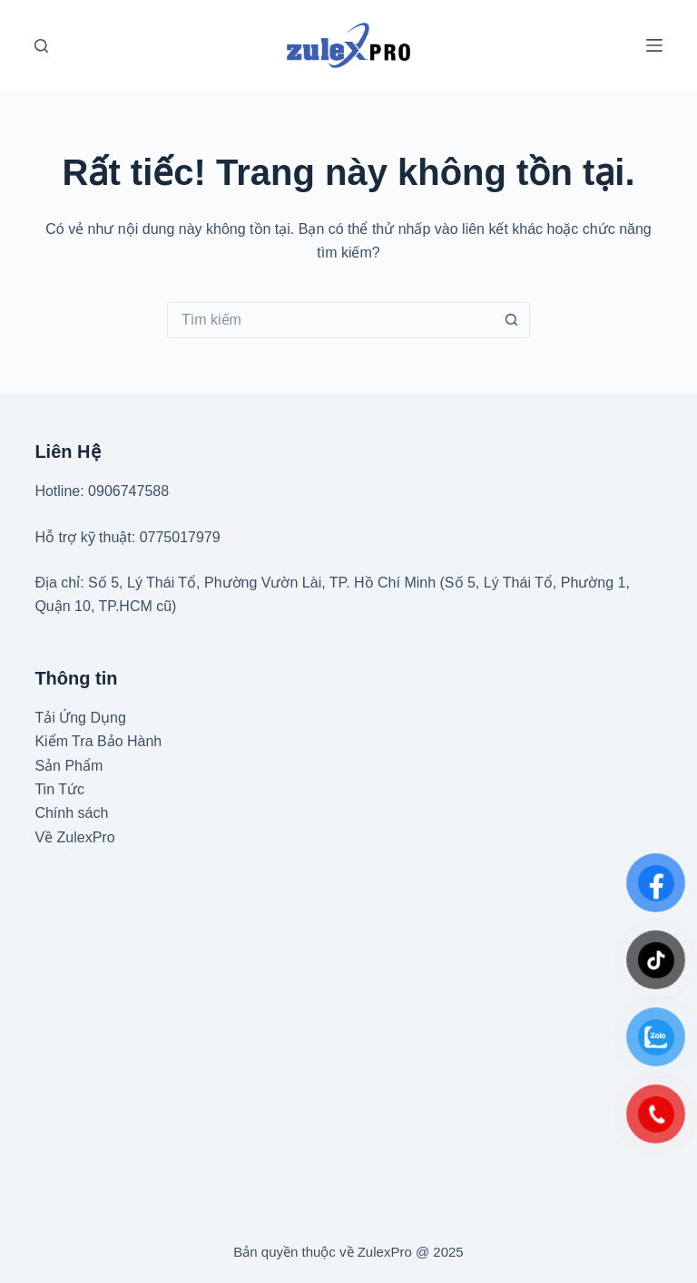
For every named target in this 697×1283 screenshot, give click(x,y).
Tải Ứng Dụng (79, 717)
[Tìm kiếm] (41, 46)
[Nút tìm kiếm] (512, 320)
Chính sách (71, 813)
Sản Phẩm (68, 765)
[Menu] (654, 45)
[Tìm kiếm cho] (330, 320)
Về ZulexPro (74, 837)
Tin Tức (59, 789)
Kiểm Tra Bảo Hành (98, 741)
